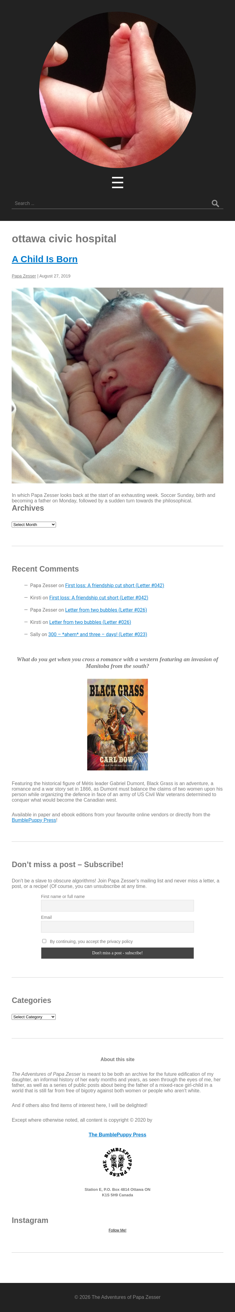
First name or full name (63, 896)
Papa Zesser (24, 276)
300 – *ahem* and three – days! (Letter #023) (97, 634)
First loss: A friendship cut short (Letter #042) (114, 585)
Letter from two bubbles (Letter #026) (106, 610)
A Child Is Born (45, 259)
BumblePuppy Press (34, 820)
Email (46, 917)
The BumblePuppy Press (118, 1134)
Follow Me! (117, 1230)
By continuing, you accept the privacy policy (87, 941)
